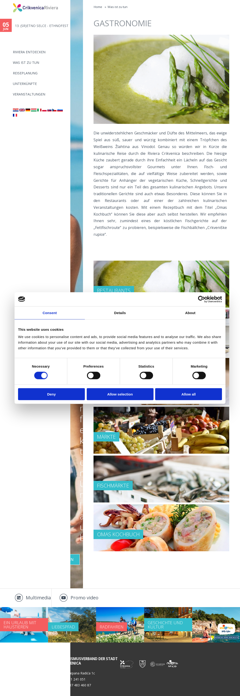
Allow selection (120, 394)
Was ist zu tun (26, 62)
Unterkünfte (25, 83)
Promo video (84, 597)
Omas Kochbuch (118, 534)
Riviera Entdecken (29, 52)
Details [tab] (120, 313)
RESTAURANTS (114, 290)
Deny (51, 394)
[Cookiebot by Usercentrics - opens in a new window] (201, 299)
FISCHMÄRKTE (113, 485)
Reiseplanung (25, 73)
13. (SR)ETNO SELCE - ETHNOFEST (41, 25)
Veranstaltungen (29, 94)
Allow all (188, 394)
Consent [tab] (50, 313)
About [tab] (190, 313)
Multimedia (38, 597)
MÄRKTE (106, 436)
